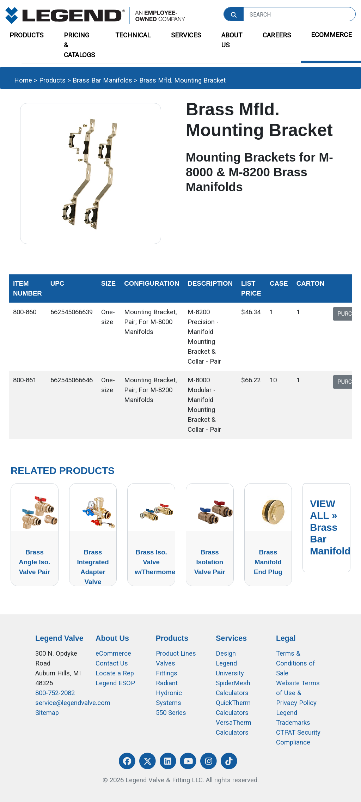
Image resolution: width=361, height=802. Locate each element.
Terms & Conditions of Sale (295, 663)
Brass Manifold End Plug (268, 562)
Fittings (166, 673)
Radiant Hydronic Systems (169, 693)
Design (226, 653)
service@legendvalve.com (72, 703)
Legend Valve (59, 638)
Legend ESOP (115, 683)
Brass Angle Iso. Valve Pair (34, 562)
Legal (286, 638)
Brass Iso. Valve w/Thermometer (159, 562)
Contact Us (112, 663)
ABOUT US (231, 40)
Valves (165, 663)
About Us (112, 638)
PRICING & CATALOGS (79, 45)
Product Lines (176, 653)
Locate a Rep (115, 673)
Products (52, 80)
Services (231, 638)
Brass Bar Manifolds (102, 80)
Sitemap (47, 713)
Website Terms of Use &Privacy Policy (298, 693)
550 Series (171, 713)
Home (23, 80)
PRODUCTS (26, 35)
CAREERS (277, 35)
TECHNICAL (133, 35)
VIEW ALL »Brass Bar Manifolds (333, 527)
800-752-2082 (55, 693)
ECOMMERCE (331, 35)
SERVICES (186, 35)
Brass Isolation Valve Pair (209, 562)
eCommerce (113, 653)
